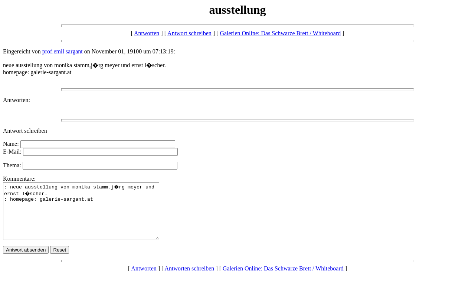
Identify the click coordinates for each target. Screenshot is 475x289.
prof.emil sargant (62, 51)
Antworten (146, 33)
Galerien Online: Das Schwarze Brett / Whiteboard (280, 33)
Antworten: (16, 100)
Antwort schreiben (189, 33)
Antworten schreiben (189, 279)
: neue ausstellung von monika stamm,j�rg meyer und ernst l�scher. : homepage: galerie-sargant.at (90, 216)
